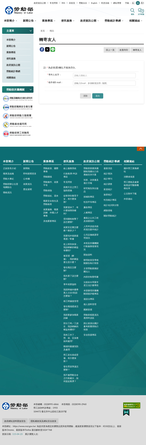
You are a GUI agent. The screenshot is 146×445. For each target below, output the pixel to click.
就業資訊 (27, 184)
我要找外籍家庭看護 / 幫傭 (70, 237)
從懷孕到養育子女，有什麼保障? (70, 198)
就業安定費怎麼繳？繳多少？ (70, 229)
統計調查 (108, 184)
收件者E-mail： (55, 82)
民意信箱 (105, 3)
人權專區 (88, 212)
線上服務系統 (69, 168)
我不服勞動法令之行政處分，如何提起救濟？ (70, 378)
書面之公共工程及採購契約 (91, 219)
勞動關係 (47, 176)
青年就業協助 (69, 284)
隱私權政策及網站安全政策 (43, 421)
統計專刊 (108, 178)
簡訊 (52, 30)
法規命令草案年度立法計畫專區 (91, 283)
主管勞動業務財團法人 (91, 270)
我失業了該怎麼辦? (70, 277)
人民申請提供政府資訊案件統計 (91, 228)
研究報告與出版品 (91, 190)
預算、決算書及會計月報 (91, 181)
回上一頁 (110, 50)
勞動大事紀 (8, 178)
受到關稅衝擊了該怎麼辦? (70, 220)
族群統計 (108, 194)
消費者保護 (129, 176)
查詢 (132, 14)
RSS (63, 3)
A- (133, 3)
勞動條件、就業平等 (50, 183)
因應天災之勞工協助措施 (70, 189)
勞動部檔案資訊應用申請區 (91, 316)
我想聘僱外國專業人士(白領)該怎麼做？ (70, 292)
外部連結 (128, 199)
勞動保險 (47, 190)
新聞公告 (28, 20)
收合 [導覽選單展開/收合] (140, 149)
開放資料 (88, 254)
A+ (142, 2)
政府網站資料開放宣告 (15, 421)
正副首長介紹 (9, 168)
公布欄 (26, 178)
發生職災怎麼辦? (69, 269)
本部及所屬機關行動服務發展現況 (91, 246)
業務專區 (47, 20)
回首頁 (72, 3)
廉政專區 (88, 207)
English (94, 3)
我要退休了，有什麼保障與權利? (70, 210)
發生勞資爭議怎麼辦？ (70, 368)
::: (1, 2)
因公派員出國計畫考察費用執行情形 (91, 326)
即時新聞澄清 (29, 173)
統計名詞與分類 (111, 205)
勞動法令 (83, 3)
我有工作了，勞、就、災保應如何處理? (70, 337)
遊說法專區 (89, 299)
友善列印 (123, 50)
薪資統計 (108, 189)
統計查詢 (108, 173)
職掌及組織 (8, 173)
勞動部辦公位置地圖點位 (10, 185)
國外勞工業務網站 (131, 170)
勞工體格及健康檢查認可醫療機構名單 (131, 185)
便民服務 (66, 20)
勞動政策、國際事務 (50, 170)
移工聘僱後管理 (70, 301)
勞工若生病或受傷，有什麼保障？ (70, 357)
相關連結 (134, 20)
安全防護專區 (90, 334)
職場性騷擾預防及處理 (70, 348)
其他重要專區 (49, 221)
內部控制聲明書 (91, 276)
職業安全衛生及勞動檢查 (50, 202)
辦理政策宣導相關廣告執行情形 (91, 261)
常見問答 (54, 3)
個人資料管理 (90, 304)
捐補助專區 (89, 196)
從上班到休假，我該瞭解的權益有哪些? (70, 247)
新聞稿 (26, 168)
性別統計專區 (110, 200)
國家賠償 (88, 309)
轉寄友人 (137, 50)
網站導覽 (117, 3)
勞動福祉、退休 (50, 195)
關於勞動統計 (110, 215)
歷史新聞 (27, 189)
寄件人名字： (54, 74)
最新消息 (108, 168)
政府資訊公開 (40, 3)
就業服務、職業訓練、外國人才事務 (50, 212)
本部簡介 (9, 20)
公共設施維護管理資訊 (91, 236)
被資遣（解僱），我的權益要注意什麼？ (70, 258)
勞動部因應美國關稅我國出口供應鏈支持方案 (91, 171)
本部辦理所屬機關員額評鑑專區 (91, 292)
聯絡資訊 (7, 192)
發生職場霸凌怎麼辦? (70, 308)
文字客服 (141, 14)
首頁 (42, 30)
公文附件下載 (130, 193)
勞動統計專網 (113, 20)
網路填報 (108, 210)
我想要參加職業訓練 (70, 316)
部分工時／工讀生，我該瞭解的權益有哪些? (70, 326)
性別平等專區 (90, 202)
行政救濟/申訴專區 (70, 175)
